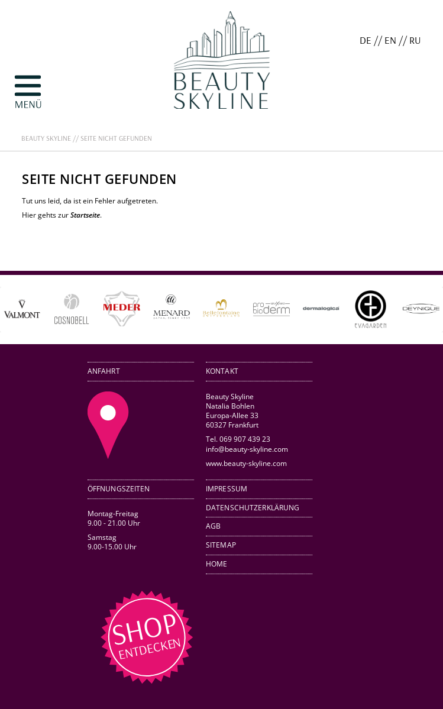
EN (390, 40)
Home (217, 564)
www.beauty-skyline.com (246, 463)
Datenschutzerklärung (253, 508)
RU (415, 40)
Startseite (85, 215)
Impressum (226, 489)
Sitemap (221, 545)
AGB (213, 526)
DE (365, 40)
